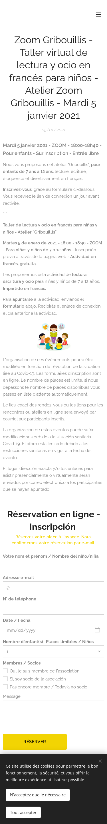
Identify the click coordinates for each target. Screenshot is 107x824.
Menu (98, 14)
